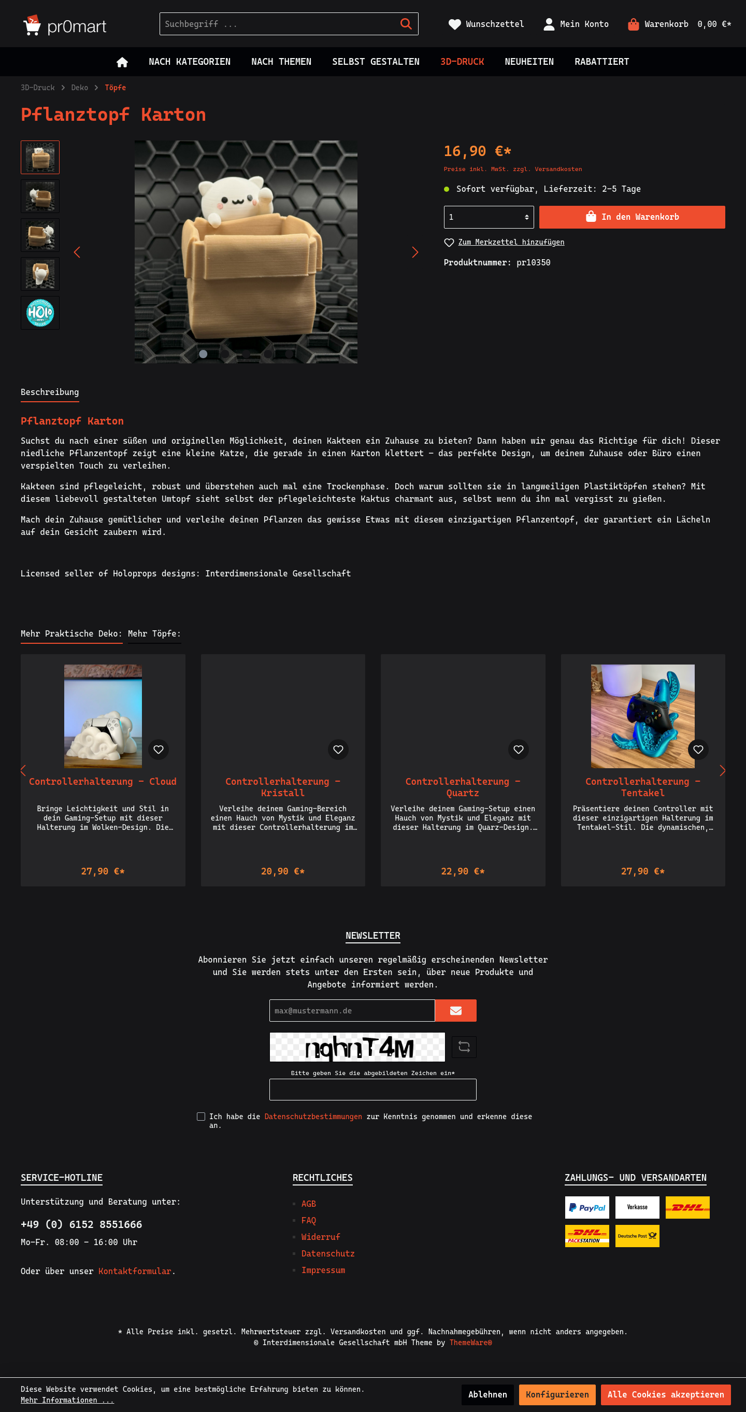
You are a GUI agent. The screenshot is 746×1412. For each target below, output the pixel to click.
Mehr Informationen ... (67, 1400)
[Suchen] (406, 23)
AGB (309, 1204)
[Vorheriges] (77, 252)
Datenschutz (328, 1254)
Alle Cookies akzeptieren (666, 1395)
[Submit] (456, 1010)
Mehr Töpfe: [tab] (154, 634)
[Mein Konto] (575, 24)
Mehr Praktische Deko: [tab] (72, 634)
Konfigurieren (557, 1395)
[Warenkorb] (676, 24)
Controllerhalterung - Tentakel (643, 787)
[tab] (50, 392)
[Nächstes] (415, 252)
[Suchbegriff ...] (277, 23)
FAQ (309, 1220)
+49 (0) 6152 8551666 (81, 1224)
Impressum (323, 1270)
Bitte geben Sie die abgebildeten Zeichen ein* (373, 1073)
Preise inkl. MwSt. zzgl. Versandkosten (513, 169)
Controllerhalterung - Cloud (103, 781)
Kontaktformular (134, 1271)
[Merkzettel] (486, 24)
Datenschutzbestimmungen (314, 1116)
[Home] (122, 61)
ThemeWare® (471, 1342)
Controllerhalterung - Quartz (463, 787)
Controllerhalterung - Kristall (283, 787)
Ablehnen (487, 1395)
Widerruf (321, 1237)
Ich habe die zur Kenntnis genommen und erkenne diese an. (370, 1120)
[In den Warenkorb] (632, 217)
